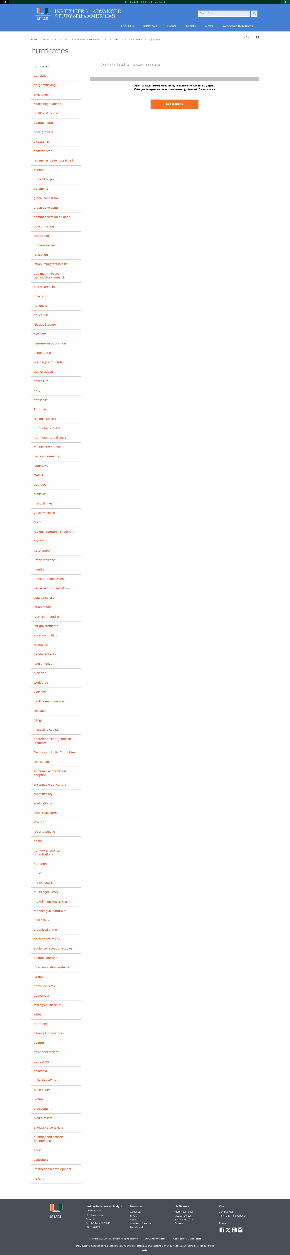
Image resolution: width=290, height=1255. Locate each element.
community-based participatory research (49, 275)
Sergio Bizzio (43, 352)
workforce (41, 682)
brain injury (42, 1089)
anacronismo (43, 151)
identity (39, 569)
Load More (174, 104)
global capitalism (46, 198)
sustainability (43, 794)
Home (34, 40)
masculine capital (46, 729)
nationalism (42, 305)
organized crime (45, 929)
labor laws (41, 465)
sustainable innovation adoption (50, 773)
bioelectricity (43, 1108)
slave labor (41, 236)
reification (41, 254)
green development (48, 207)
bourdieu (40, 484)
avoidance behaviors (48, 1127)
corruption (41, 1061)
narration (40, 863)
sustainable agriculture (50, 784)
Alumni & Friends (184, 1212)
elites (37, 1014)
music (38, 873)
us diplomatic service (49, 701)
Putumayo (41, 409)
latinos (38, 976)
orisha (38, 841)
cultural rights (134, 40)
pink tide (40, 673)
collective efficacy (46, 1080)
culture (39, 1042)
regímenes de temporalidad (53, 160)
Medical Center (183, 1216)
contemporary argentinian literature (52, 741)
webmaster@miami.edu (184, 89)
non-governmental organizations (47, 852)
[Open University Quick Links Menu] (285, 2)
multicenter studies (47, 447)
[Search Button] (254, 14)
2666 (37, 1150)
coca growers (43, 132)
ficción (38, 541)
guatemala (41, 995)
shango (39, 822)
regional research (46, 418)
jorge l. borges (44, 179)
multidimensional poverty (52, 901)
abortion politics (45, 635)
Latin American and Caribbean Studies (83, 40)
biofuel (38, 1099)
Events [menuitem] (171, 26)
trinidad (39, 710)
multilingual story (46, 892)
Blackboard (136, 1227)
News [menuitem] (209, 26)
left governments (46, 626)
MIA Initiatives (50, 40)
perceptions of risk (47, 939)
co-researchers (44, 287)
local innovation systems (51, 967)
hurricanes (155, 40)
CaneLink (135, 1219)
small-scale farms (46, 812)
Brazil (37, 522)
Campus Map (226, 1212)
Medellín (40, 494)
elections (40, 334)
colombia (40, 1071)
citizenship (41, 141)
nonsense (41, 400)
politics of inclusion (47, 113)
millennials (41, 920)
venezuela (41, 1159)
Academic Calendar (141, 1223)
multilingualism (44, 882)
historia (39, 170)
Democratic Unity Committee (54, 752)
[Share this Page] (256, 38)
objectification (44, 226)
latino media (42, 607)
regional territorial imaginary (54, 531)
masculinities (43, 503)
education (41, 315)
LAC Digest (114, 40)
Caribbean (41, 75)
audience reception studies (53, 948)
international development (52, 1169)
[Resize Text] (247, 37)
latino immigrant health (50, 264)
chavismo (41, 296)
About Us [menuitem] (127, 26)
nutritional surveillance (50, 437)
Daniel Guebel (44, 371)
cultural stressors (46, 958)
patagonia (41, 188)
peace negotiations (47, 104)
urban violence (44, 560)
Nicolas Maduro (45, 324)
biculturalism (43, 1118)
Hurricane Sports (184, 1219)
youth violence (44, 513)
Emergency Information (155, 1239)
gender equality (45, 654)
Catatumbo (42, 550)
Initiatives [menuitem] (150, 26)
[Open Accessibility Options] (4, 2)
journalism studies (47, 616)
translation (41, 761)
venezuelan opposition (50, 343)
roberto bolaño (44, 831)
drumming (41, 1024)
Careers (179, 1223)
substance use (44, 597)
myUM (133, 1216)
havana (39, 1178)
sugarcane (41, 94)
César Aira (41, 381)
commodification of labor (52, 217)
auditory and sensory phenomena (49, 1139)
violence (40, 692)
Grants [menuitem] (191, 26)
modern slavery (45, 245)
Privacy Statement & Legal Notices (186, 1239)
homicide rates (44, 986)
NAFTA (39, 475)
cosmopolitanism (46, 1052)
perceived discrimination (51, 588)
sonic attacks (43, 803)
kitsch (38, 390)
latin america (43, 663)
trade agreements (46, 456)
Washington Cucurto (48, 362)
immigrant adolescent (49, 579)
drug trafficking (45, 85)
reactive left (42, 644)
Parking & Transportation (233, 1216)
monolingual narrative (49, 911)
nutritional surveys (47, 428)
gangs (38, 720)
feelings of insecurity (48, 1005)
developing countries (49, 1033)
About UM (135, 1212)
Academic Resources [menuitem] (238, 26)
